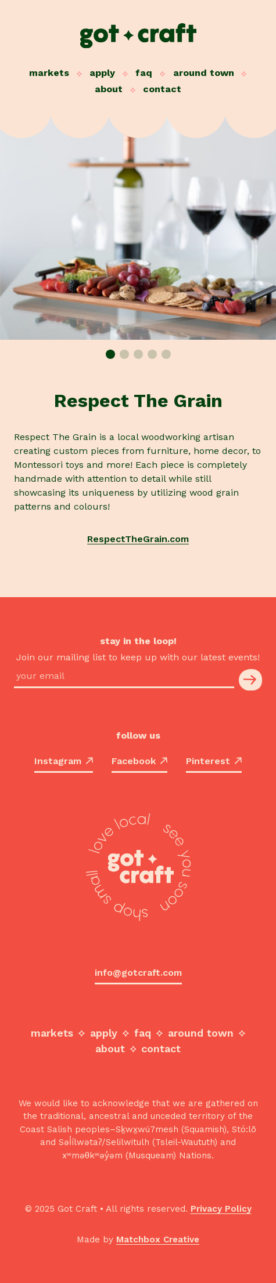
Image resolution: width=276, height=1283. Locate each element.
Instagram (63, 760)
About (109, 89)
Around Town (203, 72)
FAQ (143, 72)
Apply (102, 72)
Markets (49, 72)
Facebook (139, 760)
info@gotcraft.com (138, 972)
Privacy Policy (221, 1209)
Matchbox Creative (157, 1239)
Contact (162, 89)
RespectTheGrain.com (138, 538)
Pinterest (214, 760)
